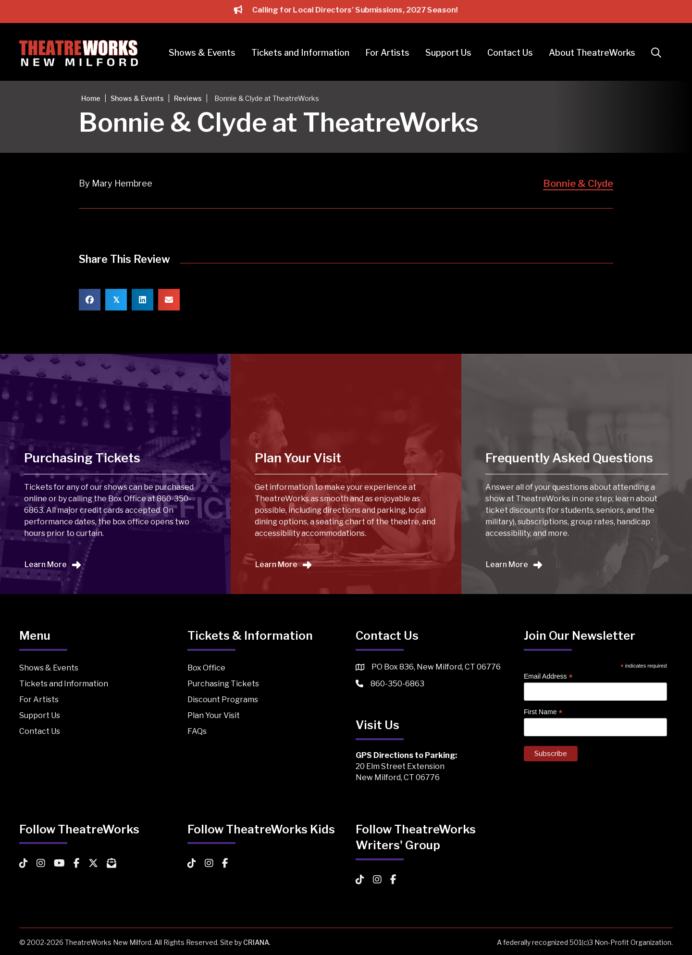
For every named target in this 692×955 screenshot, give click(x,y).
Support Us (448, 53)
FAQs (197, 731)
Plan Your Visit (213, 715)
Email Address (548, 676)
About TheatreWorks (592, 53)
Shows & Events (202, 53)
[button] (658, 53)
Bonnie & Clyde (578, 183)
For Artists (387, 53)
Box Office (206, 667)
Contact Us (510, 53)
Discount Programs (222, 699)
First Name (543, 712)
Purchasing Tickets (223, 683)
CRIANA (256, 942)
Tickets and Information (300, 53)
